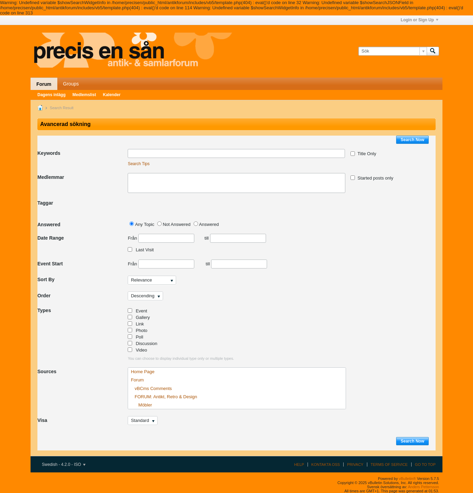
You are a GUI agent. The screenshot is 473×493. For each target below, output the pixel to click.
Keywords (48, 153)
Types (44, 310)
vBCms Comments (151, 388)
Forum (43, 84)
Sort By (46, 279)
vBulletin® (407, 479)
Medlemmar (50, 177)
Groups (71, 84)
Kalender (111, 94)
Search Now (412, 139)
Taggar (45, 203)
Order (43, 295)
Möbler (141, 405)
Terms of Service (389, 464)
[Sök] (392, 51)
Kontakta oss (325, 464)
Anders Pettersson (423, 487)
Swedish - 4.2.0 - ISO (63, 464)
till (235, 238)
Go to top (425, 464)
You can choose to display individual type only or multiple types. (181, 358)
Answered (48, 224)
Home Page (142, 371)
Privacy (355, 464)
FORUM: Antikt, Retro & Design (164, 396)
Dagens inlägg (51, 94)
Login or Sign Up (419, 20)
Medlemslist (84, 94)
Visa (42, 420)
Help (299, 464)
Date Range (50, 238)
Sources (46, 371)
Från (161, 238)
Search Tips (138, 163)
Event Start (50, 263)
